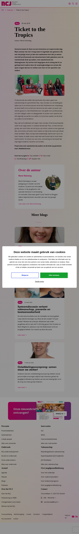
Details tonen (39, 281)
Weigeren (25, 275)
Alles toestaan (54, 275)
